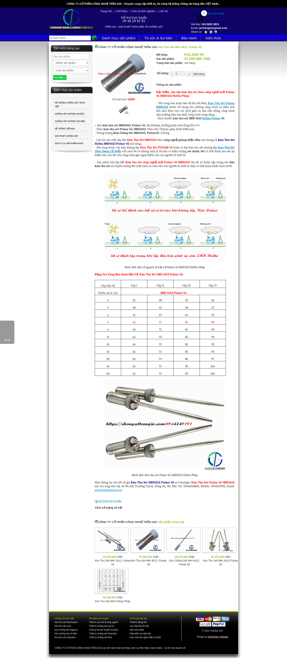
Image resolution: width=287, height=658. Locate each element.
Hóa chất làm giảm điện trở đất (145, 637)
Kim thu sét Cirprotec (65, 637)
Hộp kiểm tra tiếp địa (140, 633)
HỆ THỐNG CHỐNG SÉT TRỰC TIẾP (70, 105)
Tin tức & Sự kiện (158, 38)
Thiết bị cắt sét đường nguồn (103, 622)
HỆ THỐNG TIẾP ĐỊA (65, 128)
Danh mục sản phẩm (119, 38)
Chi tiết (7, 340)
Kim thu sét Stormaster (66, 622)
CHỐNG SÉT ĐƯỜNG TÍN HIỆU (70, 121)
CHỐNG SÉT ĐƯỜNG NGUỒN (69, 114)
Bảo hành (189, 38)
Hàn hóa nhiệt (137, 629)
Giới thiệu (122, 11)
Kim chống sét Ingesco (66, 629)
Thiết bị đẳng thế (138, 622)
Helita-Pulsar (211, 118)
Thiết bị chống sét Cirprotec (103, 633)
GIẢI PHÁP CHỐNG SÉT (66, 136)
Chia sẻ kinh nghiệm (143, 11)
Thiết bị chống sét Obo (100, 637)
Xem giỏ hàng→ (217, 13)
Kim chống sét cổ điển (66, 633)
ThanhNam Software (218, 636)
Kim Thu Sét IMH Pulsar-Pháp (112, 601)
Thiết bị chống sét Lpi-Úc (101, 626)
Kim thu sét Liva (63, 626)
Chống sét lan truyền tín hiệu (103, 629)
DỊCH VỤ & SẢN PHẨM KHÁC (69, 143)
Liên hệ (163, 11)
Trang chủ (106, 11)
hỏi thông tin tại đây (109, 501)
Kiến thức (213, 38)
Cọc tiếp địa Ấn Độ (139, 626)
